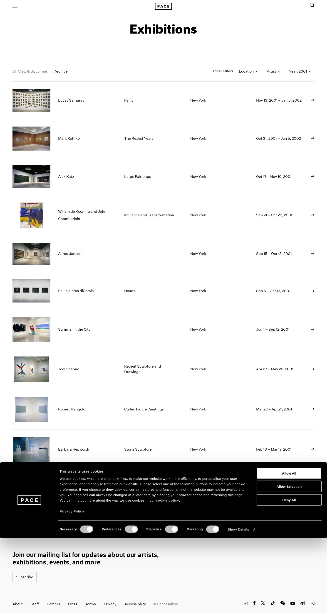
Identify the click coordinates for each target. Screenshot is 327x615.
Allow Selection (289, 563)
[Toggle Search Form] (312, 6)
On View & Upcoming (30, 73)
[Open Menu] (14, 7)
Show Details (238, 606)
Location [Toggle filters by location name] (248, 73)
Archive (61, 73)
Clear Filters (223, 73)
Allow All (289, 550)
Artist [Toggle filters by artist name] (273, 73)
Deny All (289, 576)
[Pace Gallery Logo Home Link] (163, 7)
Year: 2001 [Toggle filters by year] (300, 73)
